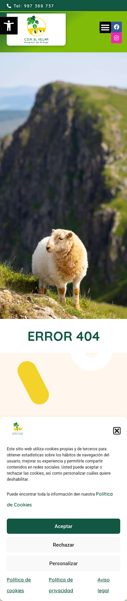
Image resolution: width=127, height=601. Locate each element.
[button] (9, 25)
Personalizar (63, 563)
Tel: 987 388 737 (30, 5)
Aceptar (63, 526)
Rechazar (63, 545)
